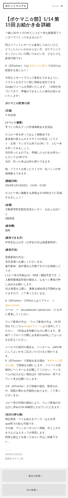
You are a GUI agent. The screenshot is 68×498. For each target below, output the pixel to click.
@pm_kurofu (12, 305)
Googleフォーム (33, 326)
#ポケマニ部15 (38, 65)
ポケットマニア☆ (15, 5)
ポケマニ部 (17, 458)
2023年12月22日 (13, 454)
